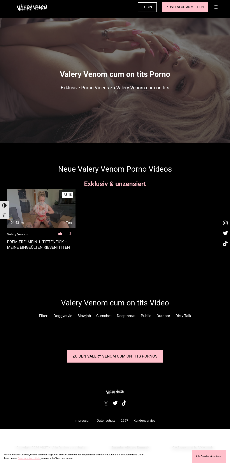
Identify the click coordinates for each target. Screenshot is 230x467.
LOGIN (147, 7)
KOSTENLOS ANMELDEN (185, 7)
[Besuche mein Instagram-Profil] (225, 223)
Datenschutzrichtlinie (29, 458)
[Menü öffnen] (216, 7)
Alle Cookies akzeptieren (209, 456)
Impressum (83, 421)
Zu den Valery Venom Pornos (115, 356)
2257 (124, 421)
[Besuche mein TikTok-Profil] (225, 244)
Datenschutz (106, 421)
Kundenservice (144, 421)
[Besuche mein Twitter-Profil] (225, 233)
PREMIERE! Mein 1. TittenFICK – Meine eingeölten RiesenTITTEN (38, 245)
